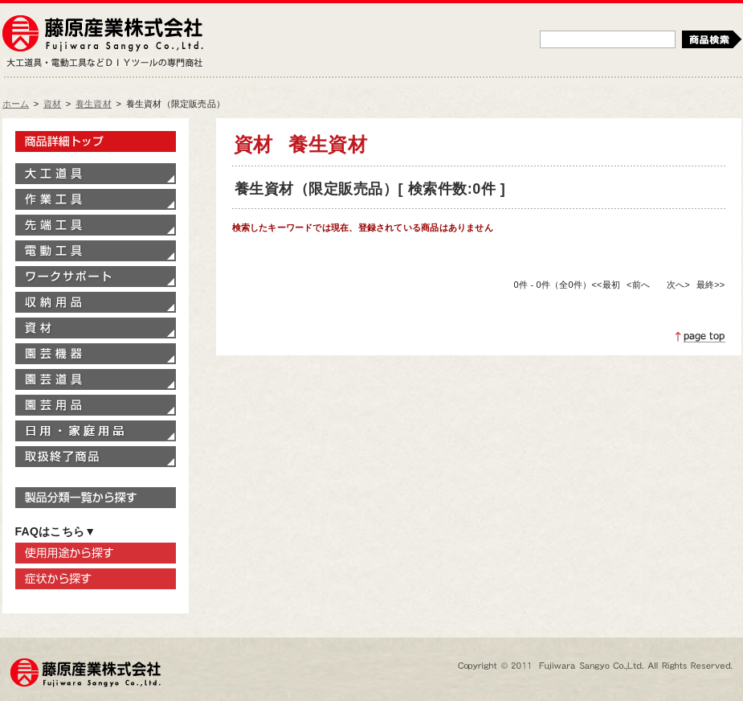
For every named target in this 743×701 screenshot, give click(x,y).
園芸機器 (95, 353)
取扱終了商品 (95, 456)
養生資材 (94, 104)
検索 (711, 39)
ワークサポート (95, 276)
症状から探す (95, 578)
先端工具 (95, 225)
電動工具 (95, 250)
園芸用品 (95, 405)
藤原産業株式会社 (102, 34)
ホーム (16, 104)
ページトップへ (700, 336)
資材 (52, 104)
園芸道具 (95, 379)
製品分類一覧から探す (95, 497)
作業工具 (95, 199)
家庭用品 (95, 430)
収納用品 (95, 302)
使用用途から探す (95, 553)
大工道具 (95, 173)
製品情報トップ (95, 141)
